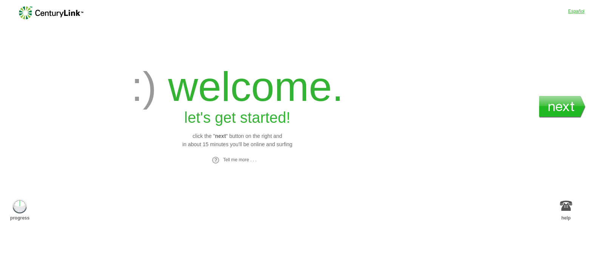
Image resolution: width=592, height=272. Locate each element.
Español (576, 11)
